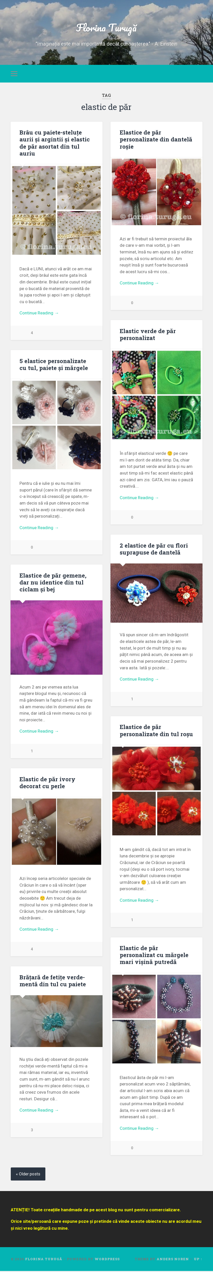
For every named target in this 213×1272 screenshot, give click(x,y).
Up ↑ (198, 1260)
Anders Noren (173, 1260)
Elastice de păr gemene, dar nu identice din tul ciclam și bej (52, 582)
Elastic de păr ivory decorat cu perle (47, 783)
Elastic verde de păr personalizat (148, 334)
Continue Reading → (39, 312)
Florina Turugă (106, 27)
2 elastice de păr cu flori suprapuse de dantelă (154, 549)
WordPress (107, 1260)
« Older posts (28, 1174)
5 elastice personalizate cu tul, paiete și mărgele (53, 364)
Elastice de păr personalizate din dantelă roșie (156, 139)
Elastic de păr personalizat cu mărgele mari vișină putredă (154, 955)
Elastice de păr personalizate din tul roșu (156, 731)
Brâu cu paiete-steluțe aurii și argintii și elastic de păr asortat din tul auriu (54, 142)
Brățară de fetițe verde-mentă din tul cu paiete (52, 981)
